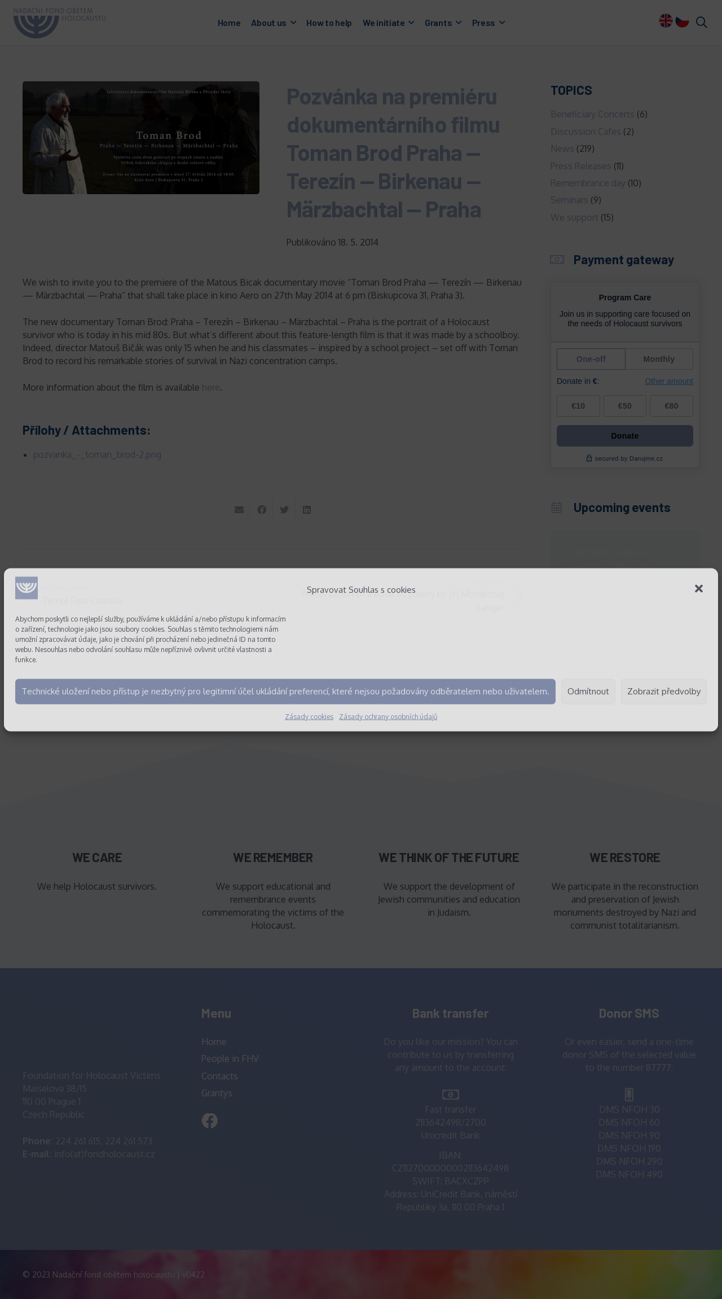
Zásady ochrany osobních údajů (388, 716)
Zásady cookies (309, 716)
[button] (700, 589)
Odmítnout (588, 691)
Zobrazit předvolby (664, 691)
